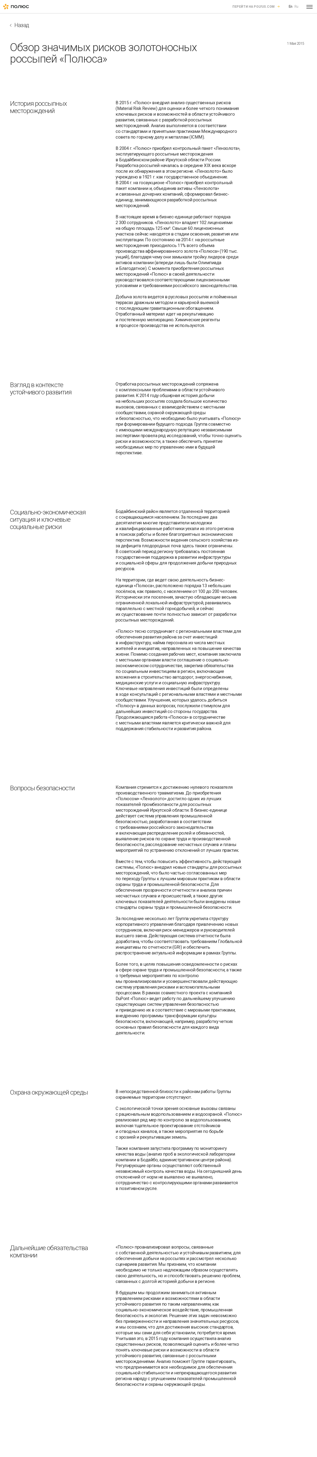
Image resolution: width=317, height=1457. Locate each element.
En (290, 6)
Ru (296, 6)
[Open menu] (309, 6)
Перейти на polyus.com (253, 6)
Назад (21, 25)
